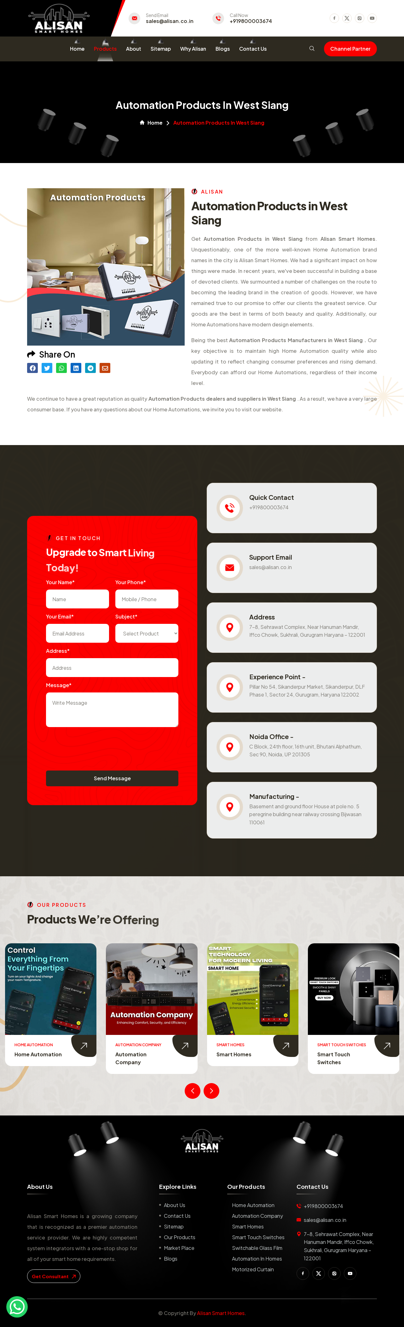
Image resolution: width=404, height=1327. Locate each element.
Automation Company (257, 1215)
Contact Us (253, 48)
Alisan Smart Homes (221, 1313)
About (133, 48)
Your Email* (60, 616)
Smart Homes (233, 1054)
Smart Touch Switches (258, 1237)
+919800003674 (251, 21)
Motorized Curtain (253, 1269)
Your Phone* (130, 582)
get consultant (54, 1276)
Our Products (179, 1237)
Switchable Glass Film (257, 1248)
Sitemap (161, 48)
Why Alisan (193, 48)
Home (77, 48)
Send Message (112, 778)
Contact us (177, 1215)
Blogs (223, 48)
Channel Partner (350, 48)
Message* (59, 685)
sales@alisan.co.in (169, 21)
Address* (58, 650)
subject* (126, 616)
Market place (179, 1248)
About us (174, 1205)
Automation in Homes (257, 1258)
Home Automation (38, 1054)
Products (105, 48)
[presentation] (94, 745)
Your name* (60, 582)
